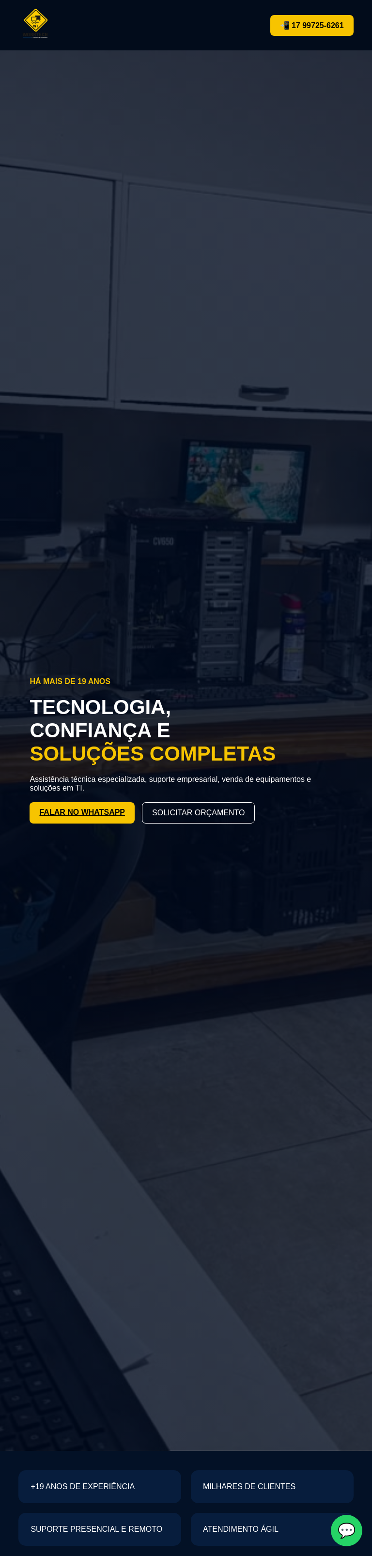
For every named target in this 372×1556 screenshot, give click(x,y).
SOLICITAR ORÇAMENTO (198, 813)
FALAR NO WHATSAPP (82, 812)
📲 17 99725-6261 (312, 25)
